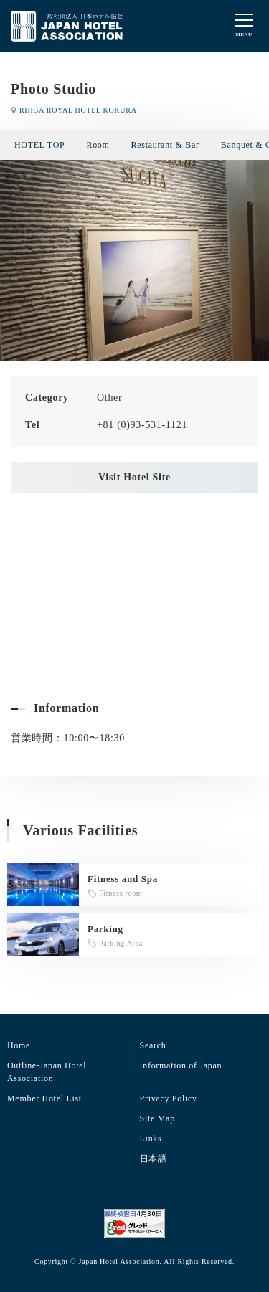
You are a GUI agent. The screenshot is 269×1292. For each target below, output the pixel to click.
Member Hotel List (44, 1098)
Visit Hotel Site (134, 477)
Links (151, 1139)
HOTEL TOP (39, 145)
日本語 (153, 1159)
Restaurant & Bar (165, 145)
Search (153, 1045)
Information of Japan (181, 1065)
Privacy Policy (168, 1098)
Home (18, 1045)
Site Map (157, 1118)
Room (97, 145)
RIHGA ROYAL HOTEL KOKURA (78, 110)
